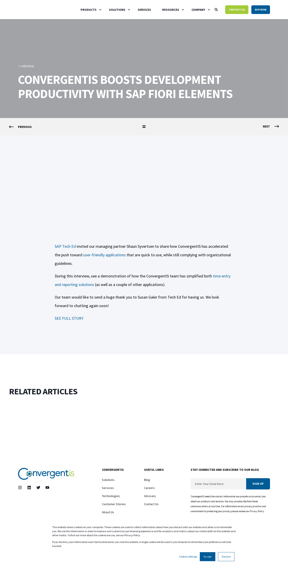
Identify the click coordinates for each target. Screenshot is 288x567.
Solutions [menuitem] (108, 480)
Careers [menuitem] (149, 488)
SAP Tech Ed (65, 246)
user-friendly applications (104, 254)
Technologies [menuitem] (111, 496)
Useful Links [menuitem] (154, 470)
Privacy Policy (257, 511)
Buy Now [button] (260, 9)
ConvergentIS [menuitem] (113, 470)
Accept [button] (208, 556)
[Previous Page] (20, 127)
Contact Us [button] (237, 9)
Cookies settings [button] (188, 556)
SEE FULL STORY (69, 318)
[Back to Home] (30, 10)
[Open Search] (216, 9)
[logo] (46, 474)
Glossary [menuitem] (150, 496)
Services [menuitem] (108, 488)
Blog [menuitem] (147, 480)
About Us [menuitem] (108, 512)
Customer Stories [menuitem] (114, 504)
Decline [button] (226, 556)
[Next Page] (271, 126)
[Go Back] (144, 127)
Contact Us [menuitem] (151, 504)
